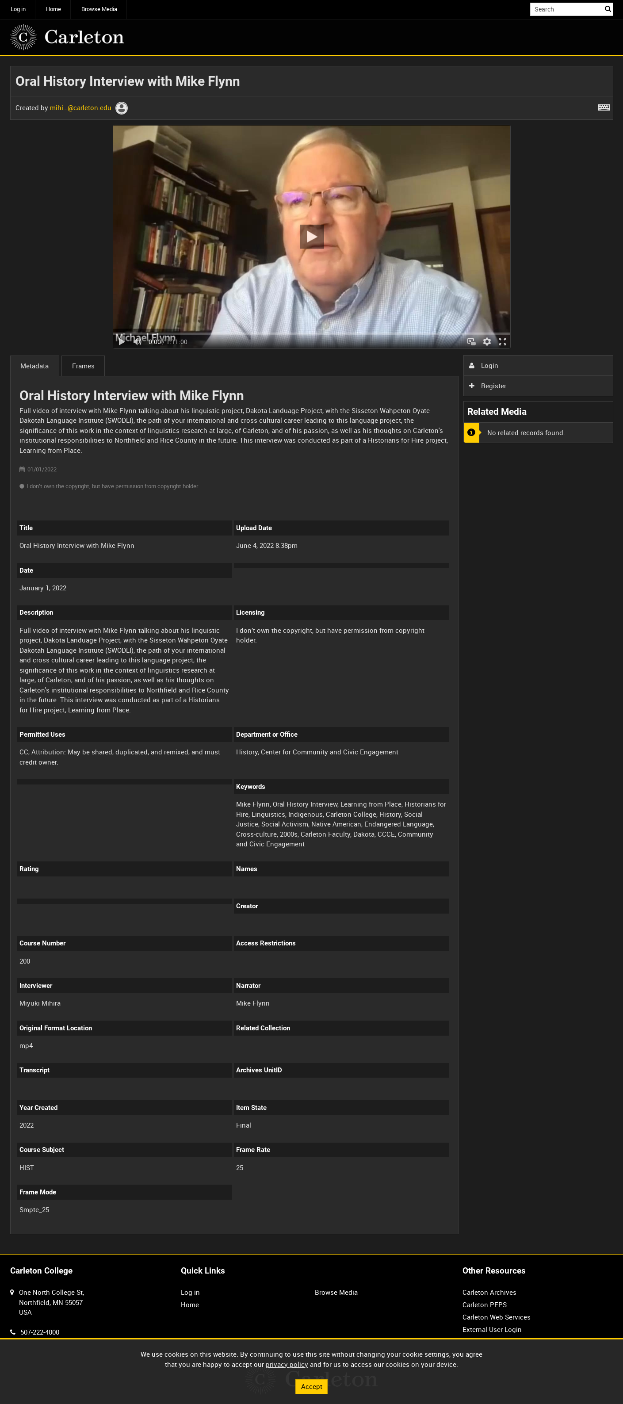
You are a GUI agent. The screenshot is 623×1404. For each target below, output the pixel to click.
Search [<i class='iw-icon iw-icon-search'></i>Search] (608, 8)
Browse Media (99, 9)
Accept (311, 1386)
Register (487, 385)
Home (53, 9)
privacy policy (287, 1364)
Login (483, 365)
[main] (311, 655)
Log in (18, 9)
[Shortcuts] (604, 105)
